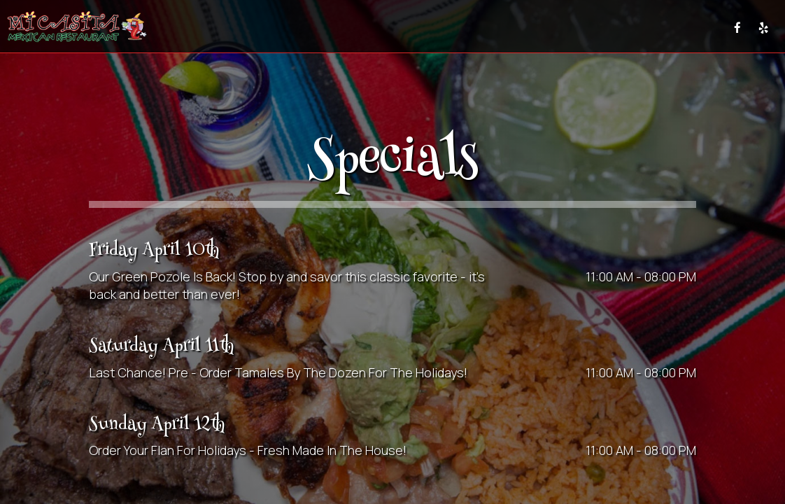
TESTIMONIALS (514, 28)
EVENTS (407, 28)
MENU (277, 28)
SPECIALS (361, 28)
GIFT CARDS (656, 28)
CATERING (453, 28)
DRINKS (315, 28)
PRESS (704, 28)
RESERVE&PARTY (588, 28)
